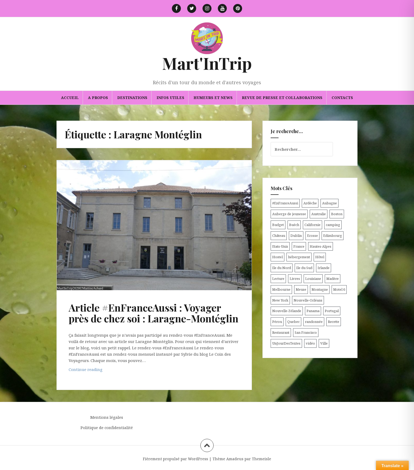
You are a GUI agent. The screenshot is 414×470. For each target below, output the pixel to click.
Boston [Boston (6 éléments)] (336, 213)
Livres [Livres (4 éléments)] (295, 278)
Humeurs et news (213, 97)
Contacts (342, 97)
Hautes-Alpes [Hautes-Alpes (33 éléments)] (320, 246)
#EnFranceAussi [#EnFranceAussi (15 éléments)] (285, 203)
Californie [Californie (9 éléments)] (312, 224)
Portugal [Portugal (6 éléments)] (332, 310)
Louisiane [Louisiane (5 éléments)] (313, 278)
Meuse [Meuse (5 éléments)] (301, 289)
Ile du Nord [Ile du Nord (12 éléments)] (281, 267)
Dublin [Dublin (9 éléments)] (296, 235)
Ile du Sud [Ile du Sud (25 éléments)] (304, 267)
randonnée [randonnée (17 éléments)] (314, 321)
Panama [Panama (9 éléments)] (313, 310)
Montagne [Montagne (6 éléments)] (320, 289)
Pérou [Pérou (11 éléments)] (277, 321)
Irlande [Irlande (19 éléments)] (324, 267)
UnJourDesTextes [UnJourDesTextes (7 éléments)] (286, 343)
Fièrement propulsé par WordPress (175, 458)
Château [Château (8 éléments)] (278, 235)
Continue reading (101, 370)
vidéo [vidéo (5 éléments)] (310, 343)
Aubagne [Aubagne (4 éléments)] (329, 203)
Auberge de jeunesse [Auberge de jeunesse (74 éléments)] (289, 213)
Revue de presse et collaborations (282, 97)
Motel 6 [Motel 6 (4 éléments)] (339, 289)
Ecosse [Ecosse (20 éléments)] (312, 235)
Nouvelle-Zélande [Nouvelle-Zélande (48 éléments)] (286, 310)
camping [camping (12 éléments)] (333, 224)
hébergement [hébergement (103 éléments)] (299, 257)
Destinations (132, 97)
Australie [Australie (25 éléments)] (318, 213)
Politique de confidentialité (107, 427)
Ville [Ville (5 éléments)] (324, 343)
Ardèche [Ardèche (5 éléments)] (310, 203)
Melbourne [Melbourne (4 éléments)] (281, 289)
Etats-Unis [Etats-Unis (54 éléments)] (280, 246)
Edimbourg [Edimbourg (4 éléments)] (332, 235)
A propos (98, 97)
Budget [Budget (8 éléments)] (278, 224)
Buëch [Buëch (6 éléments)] (294, 224)
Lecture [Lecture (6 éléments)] (278, 278)
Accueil (70, 97)
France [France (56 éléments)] (298, 246)
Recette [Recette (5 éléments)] (333, 321)
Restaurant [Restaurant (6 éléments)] (280, 332)
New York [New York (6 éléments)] (280, 300)
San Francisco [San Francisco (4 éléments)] (306, 332)
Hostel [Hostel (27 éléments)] (277, 257)
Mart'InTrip (207, 63)
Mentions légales (106, 417)
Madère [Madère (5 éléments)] (332, 278)
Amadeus (234, 458)
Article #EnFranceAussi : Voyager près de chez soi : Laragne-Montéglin (153, 313)
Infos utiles (170, 97)
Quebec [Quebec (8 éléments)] (293, 321)
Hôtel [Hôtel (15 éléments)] (319, 257)
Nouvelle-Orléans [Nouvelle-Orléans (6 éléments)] (308, 300)
